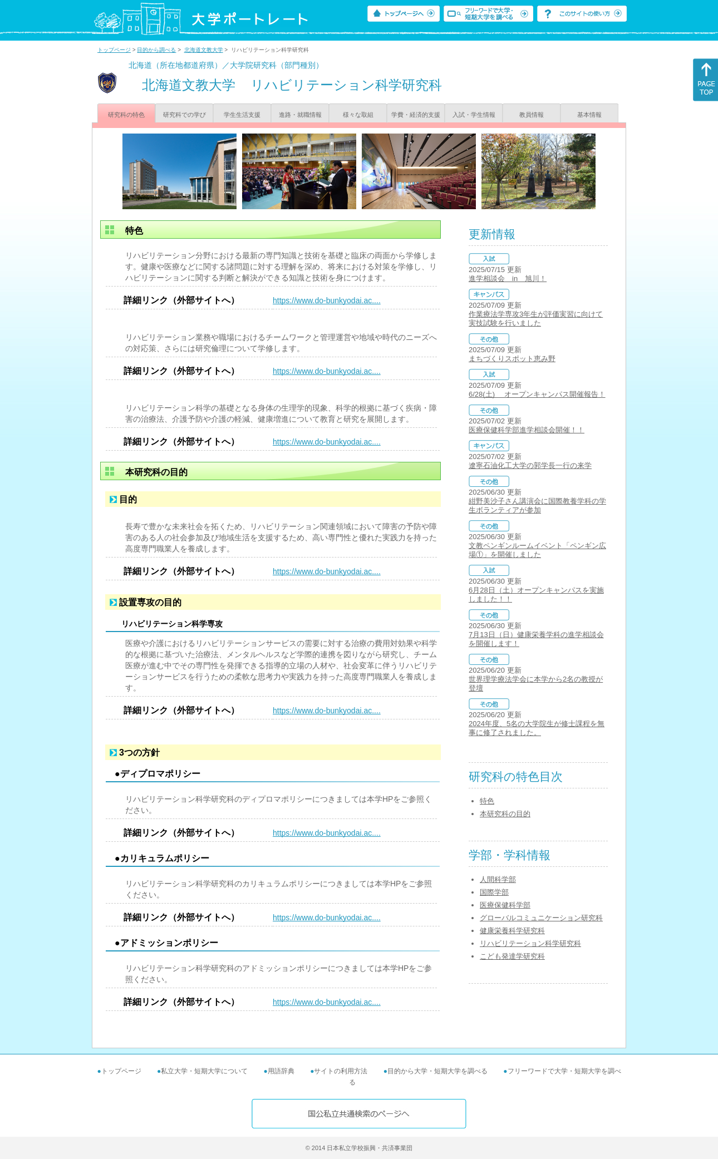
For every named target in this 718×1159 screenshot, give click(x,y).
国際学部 (494, 892)
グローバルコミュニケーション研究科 (541, 918)
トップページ (114, 50)
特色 (487, 801)
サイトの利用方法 (340, 1071)
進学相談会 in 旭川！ (508, 278)
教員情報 (531, 114)
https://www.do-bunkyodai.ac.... (327, 300)
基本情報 (589, 114)
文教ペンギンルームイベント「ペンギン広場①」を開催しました (537, 550)
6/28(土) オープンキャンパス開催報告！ (537, 394)
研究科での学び (184, 114)
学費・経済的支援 (415, 114)
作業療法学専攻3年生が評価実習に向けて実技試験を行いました (536, 318)
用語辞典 (281, 1071)
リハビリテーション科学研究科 (530, 943)
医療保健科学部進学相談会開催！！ (526, 430)
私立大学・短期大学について (204, 1071)
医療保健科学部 (505, 905)
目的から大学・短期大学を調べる (437, 1071)
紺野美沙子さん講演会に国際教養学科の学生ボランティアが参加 (537, 505)
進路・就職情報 (300, 114)
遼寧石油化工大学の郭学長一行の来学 (530, 465)
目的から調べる (156, 50)
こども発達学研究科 (512, 956)
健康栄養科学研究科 (512, 930)
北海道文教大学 (203, 50)
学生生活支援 (242, 114)
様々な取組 (358, 114)
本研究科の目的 (505, 814)
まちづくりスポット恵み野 (512, 358)
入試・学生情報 (474, 114)
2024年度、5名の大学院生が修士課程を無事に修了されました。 (536, 728)
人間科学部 (498, 879)
